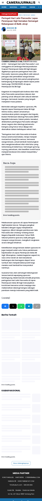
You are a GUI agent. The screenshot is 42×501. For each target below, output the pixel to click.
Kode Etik (11, 490)
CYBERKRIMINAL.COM (32, 477)
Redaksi (18, 490)
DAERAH (23, 7)
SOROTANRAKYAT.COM (26, 481)
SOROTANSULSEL (8, 477)
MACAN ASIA (28, 485)
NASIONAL (13, 7)
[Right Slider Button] (40, 7)
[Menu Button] (3, 2)
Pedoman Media (29, 490)
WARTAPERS (19, 477)
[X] (13, 306)
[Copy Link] (36, 306)
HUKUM (32, 7)
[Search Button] (39, 2)
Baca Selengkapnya (21, 463)
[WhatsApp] (28, 306)
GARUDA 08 (12, 481)
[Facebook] (5, 306)
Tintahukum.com (16, 485)
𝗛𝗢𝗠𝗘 (4, 7)
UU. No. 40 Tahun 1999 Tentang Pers (21, 494)
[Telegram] (21, 306)
